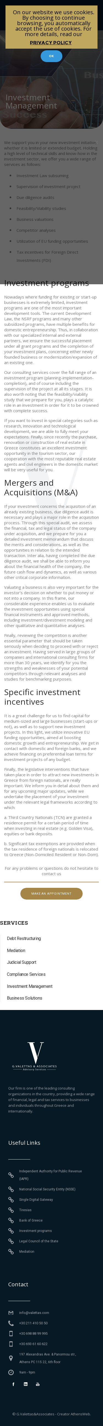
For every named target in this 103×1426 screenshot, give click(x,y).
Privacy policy (51, 42)
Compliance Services (26, 974)
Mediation (16, 950)
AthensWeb (80, 1414)
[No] (96, 142)
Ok (51, 56)
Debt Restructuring (24, 938)
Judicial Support (21, 962)
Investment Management (29, 986)
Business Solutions (24, 998)
